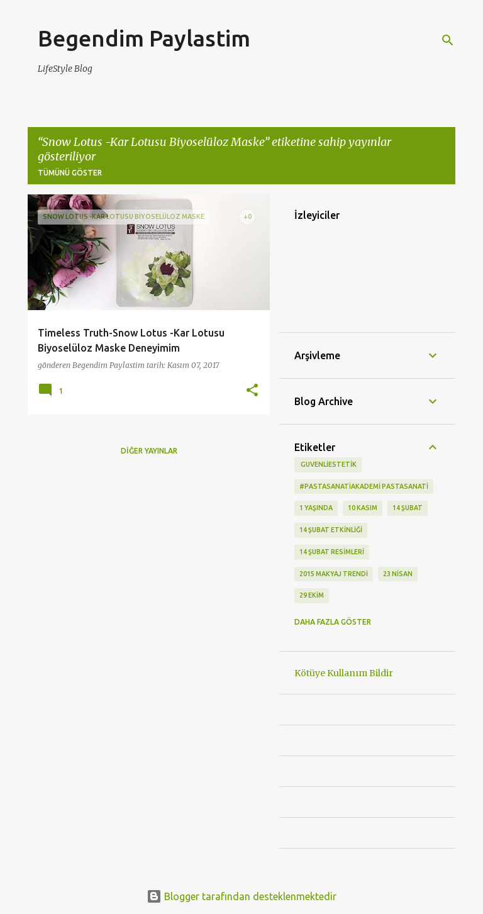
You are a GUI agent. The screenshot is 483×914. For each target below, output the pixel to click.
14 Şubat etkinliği (330, 529)
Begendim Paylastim (144, 38)
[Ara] (447, 40)
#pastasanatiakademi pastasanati (363, 486)
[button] (252, 390)
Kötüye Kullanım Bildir (343, 673)
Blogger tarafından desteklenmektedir (241, 896)
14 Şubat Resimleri (331, 551)
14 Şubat (407, 507)
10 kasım (362, 507)
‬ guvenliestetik (328, 464)
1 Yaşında (316, 507)
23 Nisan (398, 573)
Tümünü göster (70, 173)
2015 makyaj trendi (333, 573)
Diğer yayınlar (149, 451)
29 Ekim (311, 595)
